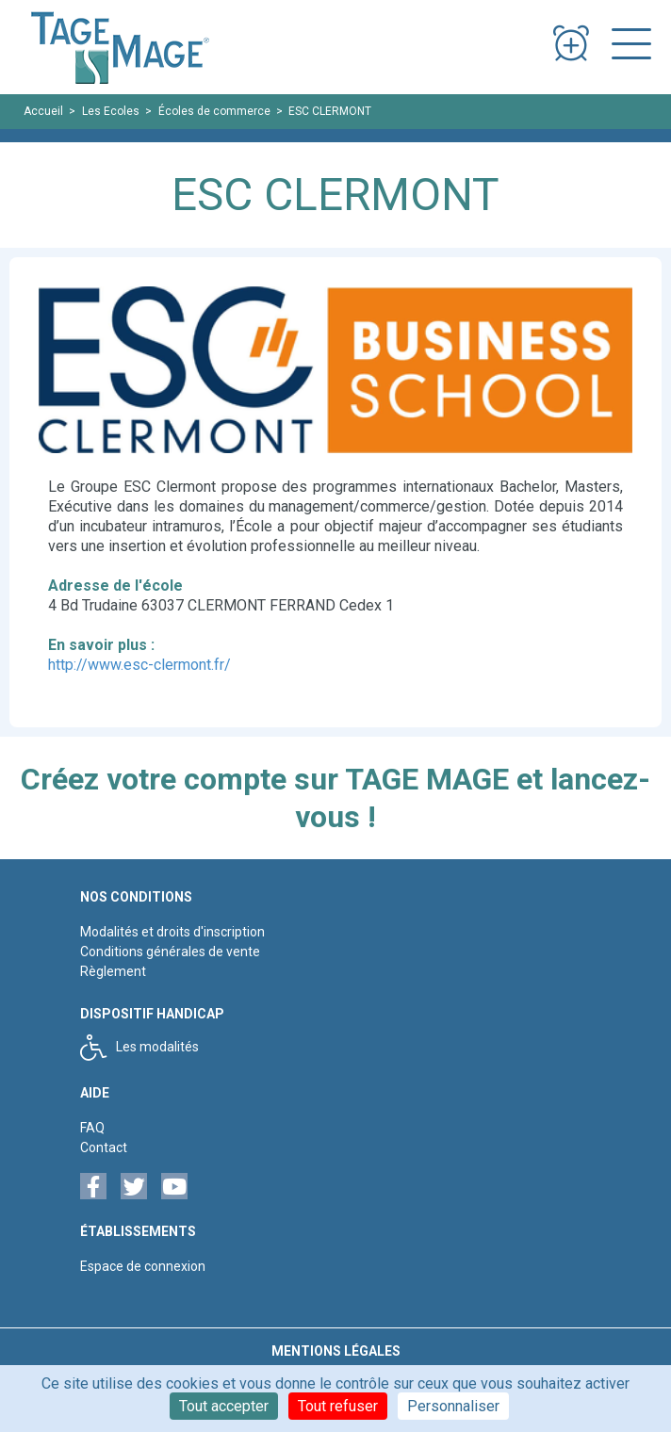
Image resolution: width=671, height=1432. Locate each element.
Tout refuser (338, 1406)
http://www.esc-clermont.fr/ (139, 665)
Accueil (43, 111)
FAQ (92, 1127)
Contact (103, 1147)
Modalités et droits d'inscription (172, 931)
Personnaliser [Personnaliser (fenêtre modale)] (453, 1406)
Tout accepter (224, 1406)
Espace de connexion (142, 1266)
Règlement (113, 971)
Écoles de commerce (214, 111)
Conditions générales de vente (170, 951)
